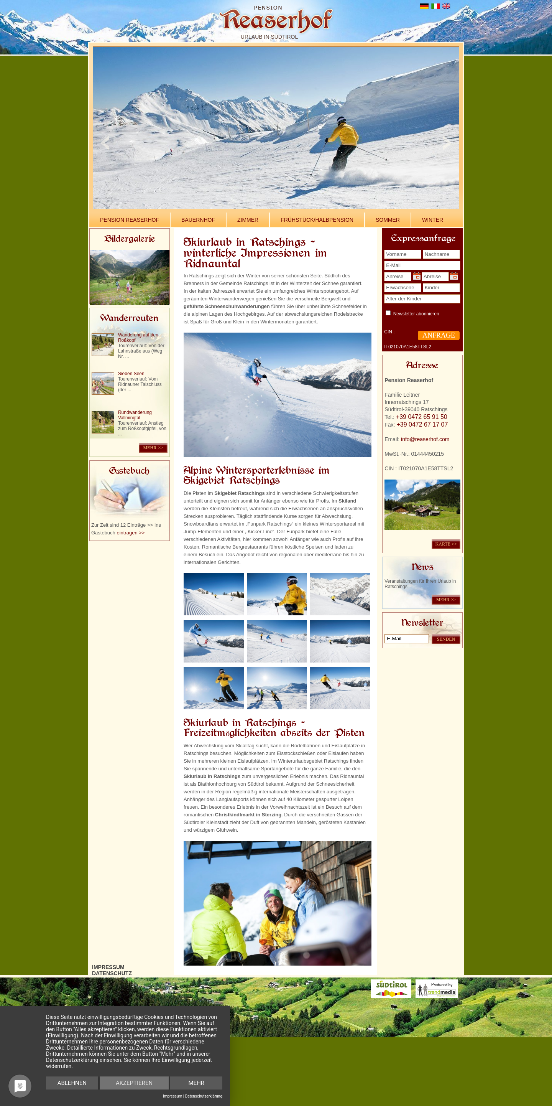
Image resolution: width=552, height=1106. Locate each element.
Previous (104, 143)
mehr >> (153, 447)
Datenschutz (112, 973)
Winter (432, 220)
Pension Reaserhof (129, 220)
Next (447, 143)
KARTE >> (446, 544)
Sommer (388, 220)
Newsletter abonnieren (416, 313)
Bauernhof (198, 220)
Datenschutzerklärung (203, 1096)
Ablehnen (72, 1083)
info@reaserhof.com (425, 439)
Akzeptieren (134, 1083)
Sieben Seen (131, 373)
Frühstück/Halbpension (317, 220)
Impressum (108, 967)
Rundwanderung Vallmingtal (135, 415)
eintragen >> (131, 533)
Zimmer (247, 220)
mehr (196, 1083)
